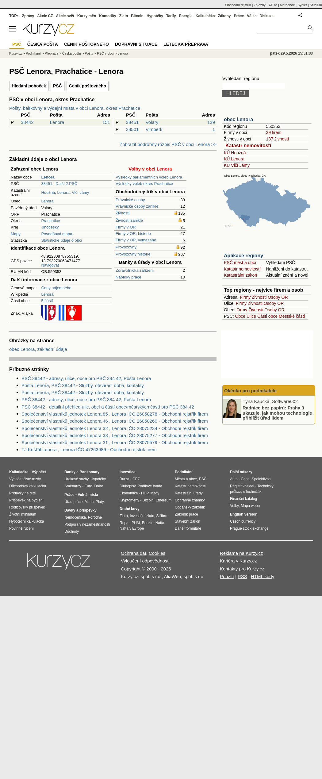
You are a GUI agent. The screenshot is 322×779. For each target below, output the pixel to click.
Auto (234, 479)
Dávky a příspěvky (80, 510)
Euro (88, 486)
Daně (179, 528)
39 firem (274, 132)
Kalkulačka (205, 16)
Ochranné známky (190, 500)
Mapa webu (250, 506)
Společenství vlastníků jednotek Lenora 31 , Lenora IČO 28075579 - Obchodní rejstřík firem (114, 442)
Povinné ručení (21, 528)
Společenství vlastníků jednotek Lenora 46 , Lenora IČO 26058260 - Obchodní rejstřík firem (114, 421)
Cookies (157, 553)
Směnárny (72, 486)
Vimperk (154, 129)
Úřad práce (73, 502)
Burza (124, 479)
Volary (152, 122)
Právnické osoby (130, 200)
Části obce (267, 316)
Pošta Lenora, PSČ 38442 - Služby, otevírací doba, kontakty (82, 385)
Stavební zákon (187, 521)
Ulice (251, 316)
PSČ (57, 85)
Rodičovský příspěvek (27, 507)
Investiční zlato (142, 516)
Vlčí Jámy (80, 192)
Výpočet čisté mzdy (25, 479)
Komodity (107, 16)
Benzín (147, 523)
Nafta (159, 523)
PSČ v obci (105, 53)
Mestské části (292, 316)
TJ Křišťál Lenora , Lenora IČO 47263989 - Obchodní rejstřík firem (89, 449)
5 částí (47, 300)
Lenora (57, 122)
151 (106, 122)
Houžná (48, 192)
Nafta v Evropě (132, 528)
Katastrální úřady (189, 493)
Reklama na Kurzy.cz (241, 553)
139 (211, 122)
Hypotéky (155, 16)
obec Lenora (238, 119)
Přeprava (51, 53)
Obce (240, 316)
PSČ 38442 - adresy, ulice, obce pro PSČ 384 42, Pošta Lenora (86, 378)
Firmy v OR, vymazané (136, 240)
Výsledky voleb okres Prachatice (144, 183)
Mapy (16, 234)
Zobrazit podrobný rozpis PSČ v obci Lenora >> (168, 144)
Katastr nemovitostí (248, 145)
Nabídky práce (128, 277)
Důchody (71, 531)
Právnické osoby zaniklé (137, 206)
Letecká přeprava (185, 44)
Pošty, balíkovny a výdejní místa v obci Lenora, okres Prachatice (74, 108)
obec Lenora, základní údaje (38, 349)
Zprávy (28, 16)
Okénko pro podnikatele (250, 390)
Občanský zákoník (190, 507)
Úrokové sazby (76, 479)
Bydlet (302, 5)
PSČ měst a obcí (240, 262)
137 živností (277, 138)
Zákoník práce (186, 514)
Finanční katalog (243, 499)
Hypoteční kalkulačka (26, 521)
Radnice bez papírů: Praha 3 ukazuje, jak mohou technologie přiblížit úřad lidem (277, 412)
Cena (245, 479)
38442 (27, 122)
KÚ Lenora (234, 158)
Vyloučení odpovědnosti (145, 560)
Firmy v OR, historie (133, 233)
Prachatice (50, 220)
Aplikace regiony (243, 255)
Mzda (89, 502)
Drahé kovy (130, 509)
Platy (100, 502)
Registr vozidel (242, 486)
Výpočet (39, 472)
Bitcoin (137, 16)
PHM (136, 523)
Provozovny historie (133, 254)
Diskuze (267, 16)
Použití (227, 576)
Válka (251, 16)
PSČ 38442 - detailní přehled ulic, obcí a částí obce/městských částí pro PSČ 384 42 (107, 406)
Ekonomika (129, 493)
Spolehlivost (262, 479)
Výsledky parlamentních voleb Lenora (149, 177)
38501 (132, 129)
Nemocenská (75, 517)
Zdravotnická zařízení (135, 270)
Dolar (98, 486)
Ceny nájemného (56, 288)
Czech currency (242, 521)
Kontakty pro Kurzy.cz (242, 568)
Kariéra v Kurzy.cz (238, 560)
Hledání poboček (29, 85)
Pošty (89, 53)
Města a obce (186, 479)
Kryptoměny (129, 500)
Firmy (245, 297)
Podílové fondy (149, 486)
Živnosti (122, 213)
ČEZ (136, 479)
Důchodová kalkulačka (27, 486)
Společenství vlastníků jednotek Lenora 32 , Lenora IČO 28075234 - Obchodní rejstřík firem (114, 428)
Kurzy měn (86, 16)
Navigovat (50, 265)
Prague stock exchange (249, 528)
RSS (242, 576)
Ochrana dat (133, 553)
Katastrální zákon (240, 275)
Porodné (95, 517)
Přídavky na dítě (22, 493)
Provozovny (126, 247)
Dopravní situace (136, 44)
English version (243, 514)
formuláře (193, 528)
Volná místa (88, 495)
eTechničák (252, 491)
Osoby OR (278, 297)
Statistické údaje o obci (61, 240)
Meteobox (287, 5)
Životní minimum (22, 514)
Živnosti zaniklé (129, 220)
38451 (132, 122)
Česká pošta (71, 53)
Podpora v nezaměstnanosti (87, 524)
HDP (144, 493)
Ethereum (163, 500)
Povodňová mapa (56, 234)
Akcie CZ (45, 16)
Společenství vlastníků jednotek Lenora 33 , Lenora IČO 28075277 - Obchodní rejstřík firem (114, 435)
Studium (316, 5)
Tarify (171, 16)
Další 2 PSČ (66, 183)
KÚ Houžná (235, 152)
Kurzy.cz (15, 53)
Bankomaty (89, 472)
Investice (127, 472)
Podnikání (33, 53)
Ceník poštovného (87, 85)
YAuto (272, 5)
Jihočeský (50, 227)
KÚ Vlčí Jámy (237, 165)
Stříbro (161, 516)
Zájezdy (260, 5)
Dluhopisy (128, 486)
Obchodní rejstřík (238, 5)
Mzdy (155, 493)
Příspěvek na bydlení (26, 500)
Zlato (123, 16)
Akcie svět (65, 16)
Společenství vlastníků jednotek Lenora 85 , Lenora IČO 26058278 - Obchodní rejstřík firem (114, 413)
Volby (234, 506)
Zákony (224, 16)
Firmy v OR (126, 227)
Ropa (124, 523)
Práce (239, 16)
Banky (69, 472)
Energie (186, 16)
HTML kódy (262, 576)
